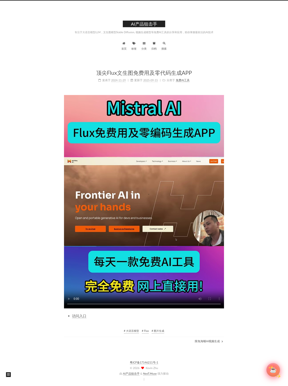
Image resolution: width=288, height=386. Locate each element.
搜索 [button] (164, 45)
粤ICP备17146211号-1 (144, 362)
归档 (154, 45)
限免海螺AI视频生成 (209, 341)
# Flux (145, 330)
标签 (134, 45)
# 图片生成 (158, 330)
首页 (124, 45)
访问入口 (79, 316)
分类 (144, 45)
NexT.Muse (150, 373)
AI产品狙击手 (131, 373)
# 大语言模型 (131, 330)
